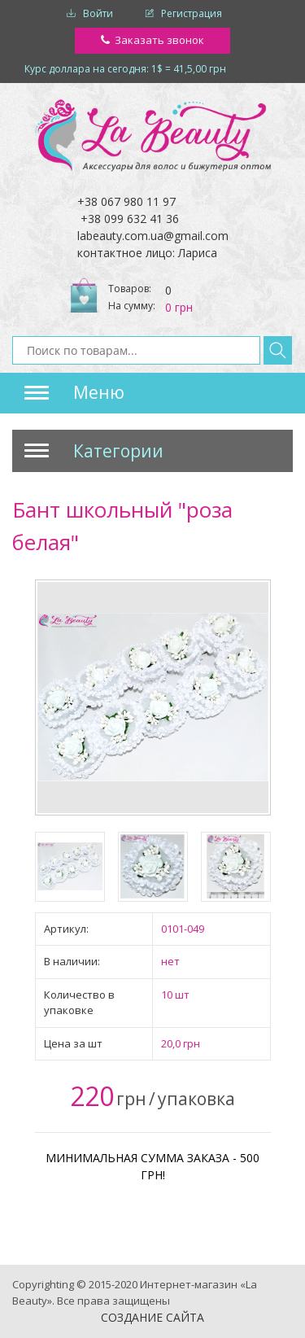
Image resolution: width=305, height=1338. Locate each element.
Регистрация (191, 13)
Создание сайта (152, 1317)
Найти (278, 350)
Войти (98, 13)
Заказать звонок (159, 40)
